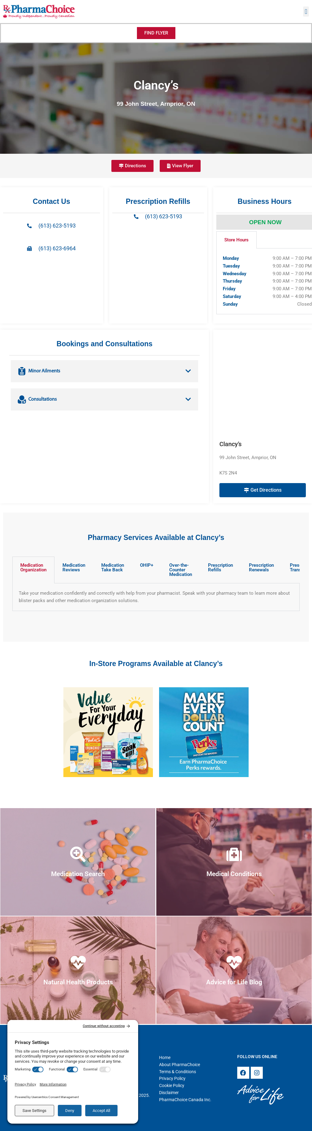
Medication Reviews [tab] (73, 567)
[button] (306, 11)
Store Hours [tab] (236, 240)
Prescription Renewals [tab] (261, 567)
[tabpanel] (156, 597)
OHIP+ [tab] (146, 565)
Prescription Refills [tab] (220, 567)
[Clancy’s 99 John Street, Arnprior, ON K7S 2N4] (262, 385)
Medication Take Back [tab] (112, 567)
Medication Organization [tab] (33, 567)
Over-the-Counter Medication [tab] (180, 569)
